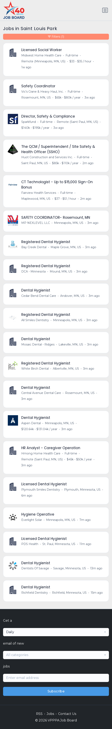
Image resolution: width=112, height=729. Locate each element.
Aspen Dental (31, 423)
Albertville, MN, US (66, 368)
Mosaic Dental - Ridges (37, 344)
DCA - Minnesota (33, 271)
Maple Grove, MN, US (66, 247)
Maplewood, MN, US (35, 199)
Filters (56, 37)
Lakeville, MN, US (71, 344)
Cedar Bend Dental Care (38, 296)
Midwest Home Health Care (41, 55)
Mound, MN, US (61, 271)
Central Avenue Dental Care (41, 393)
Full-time (72, 55)
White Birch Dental (35, 368)
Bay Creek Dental (33, 247)
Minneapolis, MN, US (68, 223)
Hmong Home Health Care (40, 453)
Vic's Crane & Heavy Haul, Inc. (42, 91)
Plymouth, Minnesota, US (82, 489)
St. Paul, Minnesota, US (58, 544)
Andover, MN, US (72, 296)
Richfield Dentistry (34, 592)
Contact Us (67, 714)
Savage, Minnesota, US (69, 568)
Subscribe (56, 691)
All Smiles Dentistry (35, 320)
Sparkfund (28, 122)
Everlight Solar (31, 520)
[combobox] (56, 632)
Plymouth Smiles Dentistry (40, 489)
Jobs (50, 714)
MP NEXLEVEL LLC (35, 223)
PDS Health (29, 544)
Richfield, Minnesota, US (69, 592)
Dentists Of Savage (35, 568)
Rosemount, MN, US (36, 97)
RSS (39, 714)
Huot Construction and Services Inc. (47, 157)
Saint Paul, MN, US (34, 163)
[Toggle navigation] (105, 10)
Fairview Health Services (38, 193)
